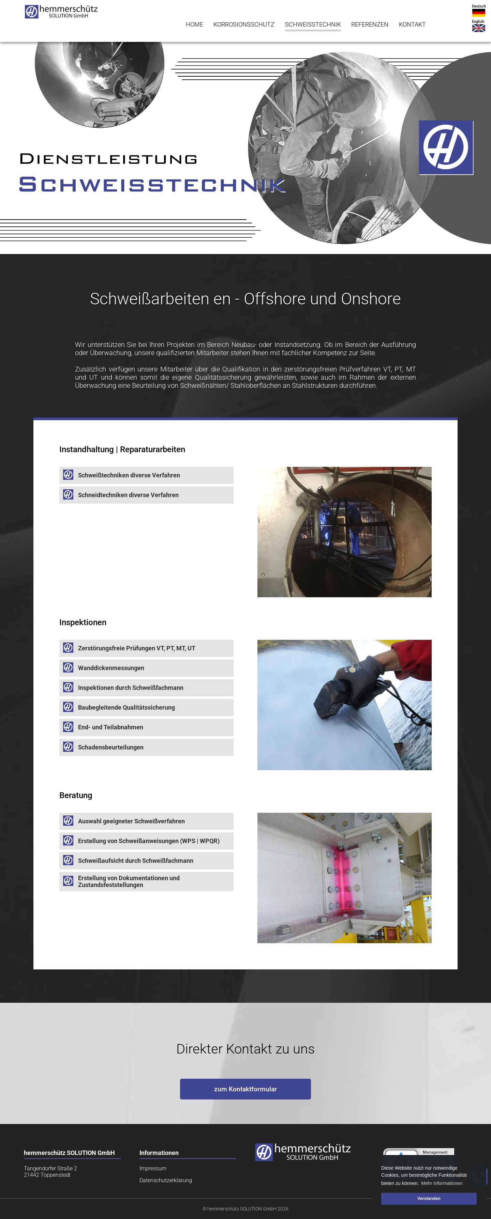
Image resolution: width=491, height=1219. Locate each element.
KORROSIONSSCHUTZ (243, 24)
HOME (194, 24)
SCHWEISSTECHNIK (313, 24)
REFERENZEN (369, 24)
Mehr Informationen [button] (441, 1183)
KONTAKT (412, 24)
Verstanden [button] (429, 1198)
